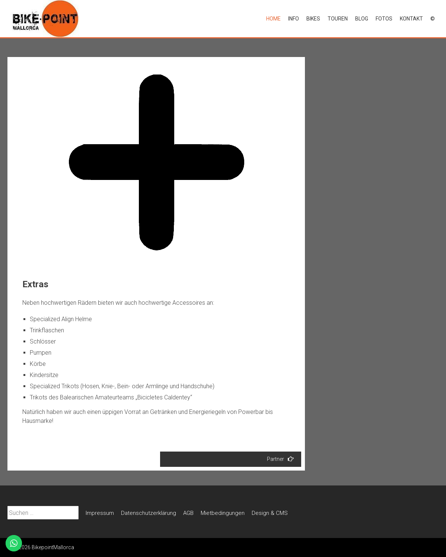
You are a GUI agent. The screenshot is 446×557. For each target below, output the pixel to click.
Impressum (100, 513)
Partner (280, 459)
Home (273, 19)
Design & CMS (270, 513)
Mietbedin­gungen (223, 513)
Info (293, 19)
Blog (361, 19)
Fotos (384, 19)
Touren (338, 19)
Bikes (313, 19)
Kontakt (411, 19)
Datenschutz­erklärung (148, 513)
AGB (188, 513)
